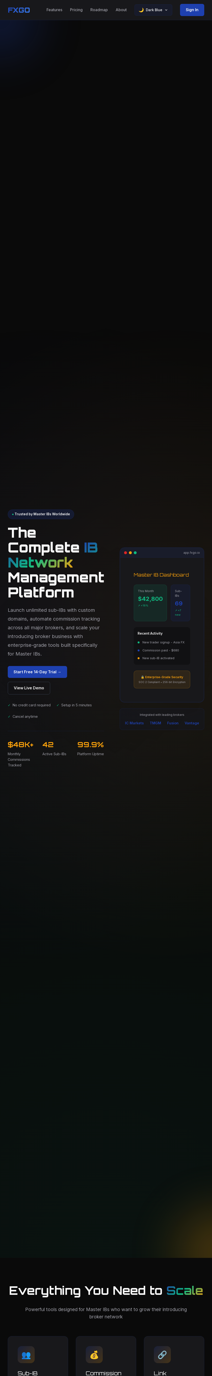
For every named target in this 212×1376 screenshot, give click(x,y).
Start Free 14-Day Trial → (37, 671)
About (121, 9)
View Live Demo (29, 687)
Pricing (76, 9)
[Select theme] (153, 10)
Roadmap (99, 9)
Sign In (192, 9)
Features (54, 9)
